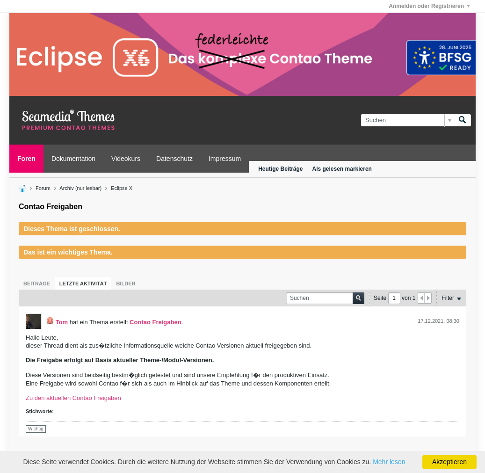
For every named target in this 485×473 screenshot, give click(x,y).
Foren (26, 158)
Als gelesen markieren (342, 169)
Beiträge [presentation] (36, 283)
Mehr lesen (389, 462)
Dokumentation (73, 158)
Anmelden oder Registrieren (429, 6)
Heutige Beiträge (280, 169)
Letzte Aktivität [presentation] (83, 283)
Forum (43, 188)
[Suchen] (407, 120)
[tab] (37, 283)
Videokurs (125, 158)
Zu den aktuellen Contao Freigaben (73, 397)
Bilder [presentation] (125, 283)
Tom (62, 322)
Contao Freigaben (155, 322)
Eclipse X (121, 188)
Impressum (225, 158)
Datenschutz (174, 158)
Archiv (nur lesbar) (80, 188)
